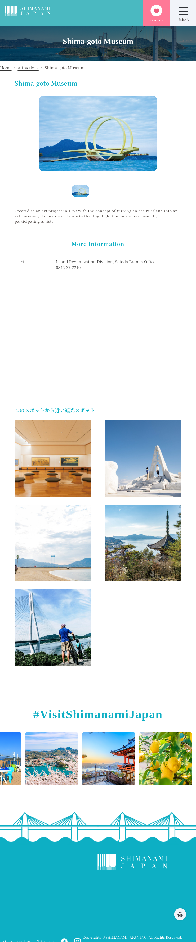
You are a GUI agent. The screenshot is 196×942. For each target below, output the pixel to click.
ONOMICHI (42, 902)
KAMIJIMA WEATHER (132, 902)
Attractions (27, 67)
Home (6, 67)
